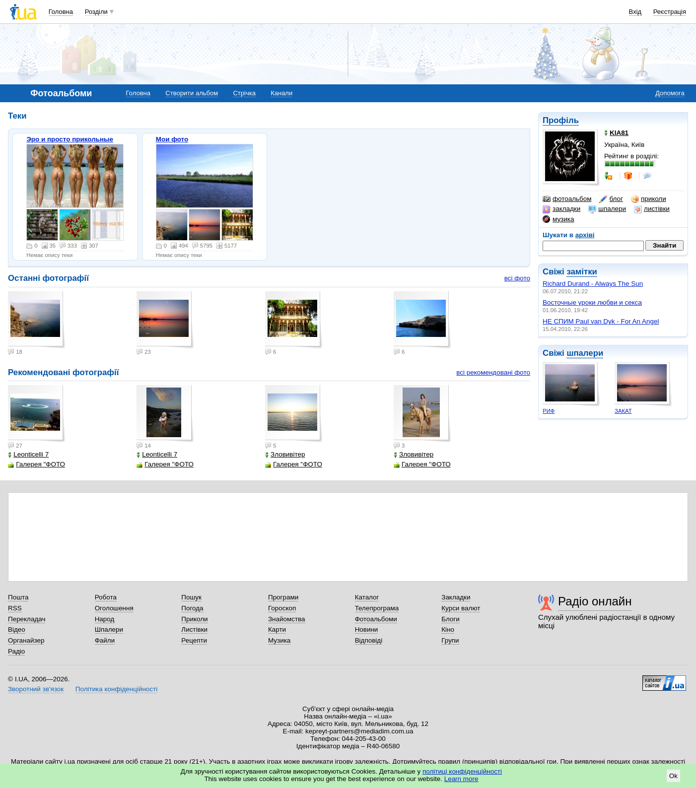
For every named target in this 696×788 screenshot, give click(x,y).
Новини (366, 629)
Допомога (669, 93)
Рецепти (194, 640)
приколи (648, 199)
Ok (673, 776)
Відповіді (369, 640)
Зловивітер (285, 454)
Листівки (194, 629)
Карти (277, 629)
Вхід (635, 11)
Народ (105, 619)
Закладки (455, 597)
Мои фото (172, 139)
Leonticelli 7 (28, 454)
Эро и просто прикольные (69, 139)
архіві (585, 235)
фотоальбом (567, 199)
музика (558, 219)
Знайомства (286, 619)
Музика (279, 640)
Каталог (367, 597)
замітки (581, 271)
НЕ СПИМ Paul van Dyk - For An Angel (601, 321)
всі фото (517, 278)
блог (611, 199)
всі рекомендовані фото (493, 372)
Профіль (561, 120)
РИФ (549, 411)
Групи (450, 640)
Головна (61, 11)
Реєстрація (669, 11)
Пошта (18, 597)
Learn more (461, 779)
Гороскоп (282, 608)
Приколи (194, 619)
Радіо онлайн (595, 601)
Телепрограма (377, 608)
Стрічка (244, 93)
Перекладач (26, 619)
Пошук (191, 597)
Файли (105, 640)
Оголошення (114, 608)
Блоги (450, 619)
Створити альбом (191, 93)
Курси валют (460, 608)
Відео (16, 629)
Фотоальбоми (376, 619)
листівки (652, 209)
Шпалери (109, 629)
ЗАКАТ (623, 411)
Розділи (96, 11)
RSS (15, 608)
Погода (192, 608)
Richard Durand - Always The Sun (593, 283)
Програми (283, 597)
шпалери (607, 209)
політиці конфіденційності (462, 771)
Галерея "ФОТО (36, 464)
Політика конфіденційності (116, 689)
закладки (561, 209)
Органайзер (26, 640)
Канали (281, 93)
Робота (106, 597)
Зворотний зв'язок (36, 689)
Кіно (447, 629)
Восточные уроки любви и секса (592, 302)
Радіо (16, 651)
